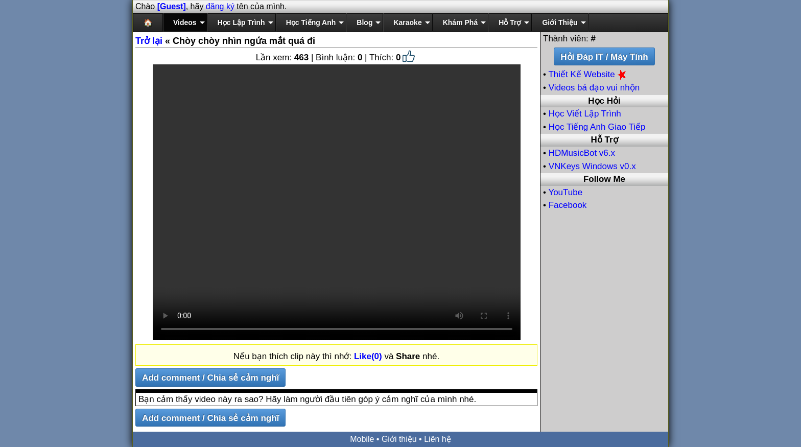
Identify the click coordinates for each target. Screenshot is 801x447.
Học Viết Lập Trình (585, 114)
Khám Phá (460, 22)
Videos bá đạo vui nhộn (594, 87)
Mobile (362, 439)
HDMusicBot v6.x (582, 153)
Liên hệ (437, 439)
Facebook (568, 205)
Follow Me (604, 179)
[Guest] (171, 6)
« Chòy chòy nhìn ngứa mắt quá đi (225, 41)
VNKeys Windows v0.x (592, 166)
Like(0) (368, 356)
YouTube (565, 192)
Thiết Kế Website (588, 74)
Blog (364, 22)
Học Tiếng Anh (311, 22)
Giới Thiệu (559, 22)
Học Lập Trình (241, 22)
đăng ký (220, 6)
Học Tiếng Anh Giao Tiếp (597, 127)
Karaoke (407, 22)
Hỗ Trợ (510, 22)
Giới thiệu (399, 439)
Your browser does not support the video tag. (337, 202)
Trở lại (148, 41)
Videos (185, 22)
